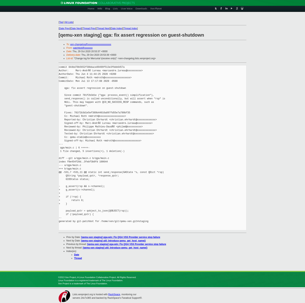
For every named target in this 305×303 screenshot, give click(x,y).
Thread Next (103, 28)
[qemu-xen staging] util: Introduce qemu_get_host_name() (113, 240)
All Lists (69, 22)
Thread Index (130, 28)
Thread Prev (88, 28)
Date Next (76, 28)
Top (61, 22)
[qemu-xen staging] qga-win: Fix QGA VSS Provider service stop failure (120, 237)
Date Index (116, 28)
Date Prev (64, 28)
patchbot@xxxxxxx (83, 48)
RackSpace (114, 294)
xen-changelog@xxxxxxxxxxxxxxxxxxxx (90, 44)
